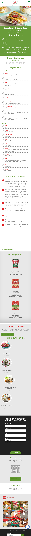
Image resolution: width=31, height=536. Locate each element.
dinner (25, 52)
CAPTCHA (7, 443)
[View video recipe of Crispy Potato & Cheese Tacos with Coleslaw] (15, 16)
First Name (8, 423)
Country (7, 438)
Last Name (8, 428)
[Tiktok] (20, 530)
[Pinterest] (17, 530)
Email (6, 433)
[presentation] (15, 446)
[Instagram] (13, 530)
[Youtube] (24, 530)
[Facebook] (6, 530)
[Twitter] (10, 530)
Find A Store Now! (7, 334)
